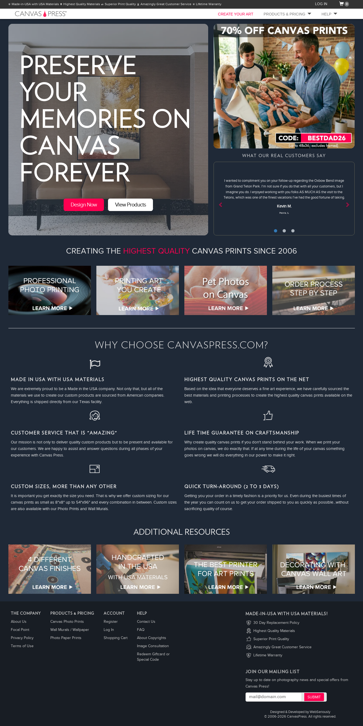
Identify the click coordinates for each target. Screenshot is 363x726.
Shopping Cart (115, 638)
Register (111, 622)
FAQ (141, 630)
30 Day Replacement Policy (276, 623)
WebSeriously (320, 712)
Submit (314, 697)
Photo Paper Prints (65, 638)
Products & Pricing (287, 14)
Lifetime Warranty (267, 655)
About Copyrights (151, 638)
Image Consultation (153, 646)
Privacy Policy (22, 638)
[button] (224, 198)
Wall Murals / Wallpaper (69, 630)
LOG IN (321, 4)
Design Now (84, 205)
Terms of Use (22, 646)
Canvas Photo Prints (67, 622)
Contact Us (146, 622)
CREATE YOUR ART (235, 14)
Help (329, 14)
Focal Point (20, 630)
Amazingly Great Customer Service (282, 647)
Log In (109, 630)
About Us (19, 622)
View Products (130, 205)
